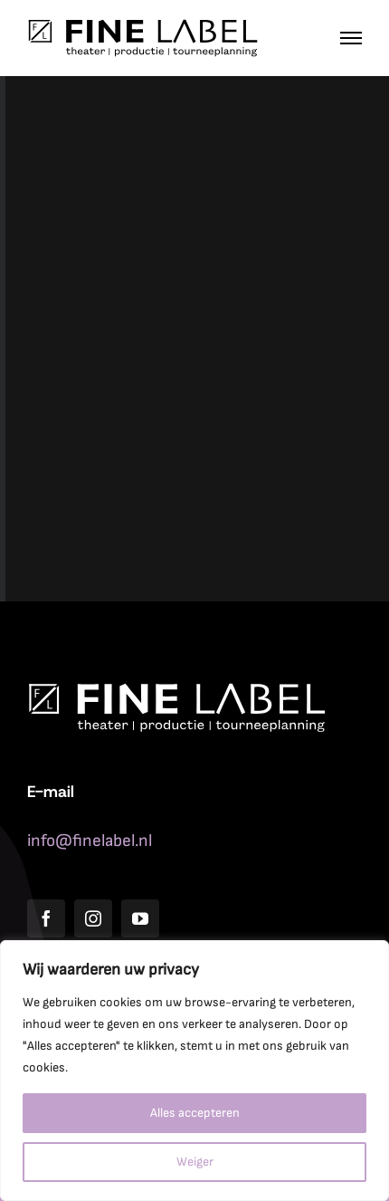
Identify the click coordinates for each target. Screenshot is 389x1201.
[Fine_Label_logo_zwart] (142, 26)
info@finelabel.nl (89, 841)
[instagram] (93, 918)
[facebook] (46, 918)
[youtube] (140, 918)
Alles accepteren (195, 1112)
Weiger (194, 1161)
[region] (194, 1070)
